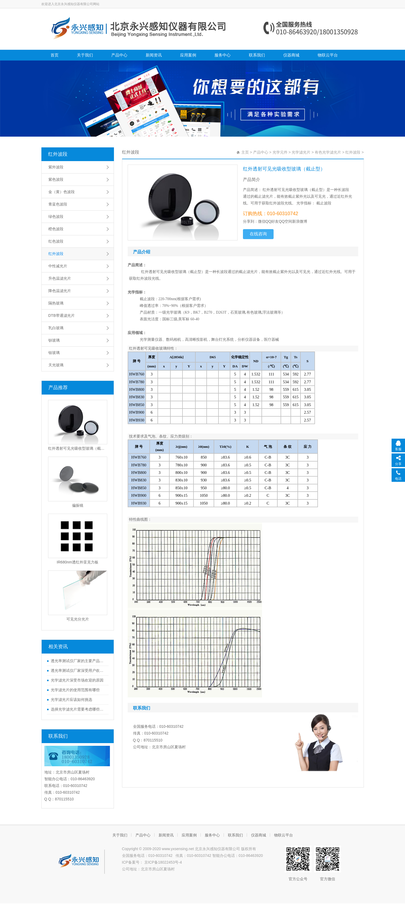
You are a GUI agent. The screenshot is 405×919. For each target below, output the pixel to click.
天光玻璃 (55, 365)
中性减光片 (57, 266)
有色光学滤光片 (328, 152)
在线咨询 (258, 234)
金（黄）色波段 (61, 192)
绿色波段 (55, 216)
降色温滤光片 (59, 291)
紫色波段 (55, 179)
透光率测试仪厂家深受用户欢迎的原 (78, 670)
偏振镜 (77, 505)
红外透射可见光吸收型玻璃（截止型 (77, 448)
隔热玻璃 (55, 303)
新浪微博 (299, 221)
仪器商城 (291, 55)
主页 (245, 152)
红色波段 (55, 241)
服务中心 (222, 55)
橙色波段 (55, 229)
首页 (55, 55)
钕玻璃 (54, 352)
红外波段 (57, 154)
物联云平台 (328, 55)
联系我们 (257, 55)
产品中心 (119, 55)
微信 (262, 221)
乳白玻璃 (55, 328)
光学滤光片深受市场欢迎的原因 (77, 680)
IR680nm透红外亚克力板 (77, 562)
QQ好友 (272, 221)
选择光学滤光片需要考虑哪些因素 (78, 709)
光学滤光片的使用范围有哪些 (75, 690)
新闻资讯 (154, 55)
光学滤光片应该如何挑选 (71, 699)
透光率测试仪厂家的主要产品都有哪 (78, 661)
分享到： (250, 221)
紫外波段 (55, 167)
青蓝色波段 (57, 204)
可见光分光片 (77, 619)
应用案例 (188, 55)
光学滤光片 (301, 152)
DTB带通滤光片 (61, 315)
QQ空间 (285, 221)
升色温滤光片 (59, 278)
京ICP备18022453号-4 (162, 862)
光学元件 (280, 152)
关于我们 (85, 55)
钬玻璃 (54, 340)
